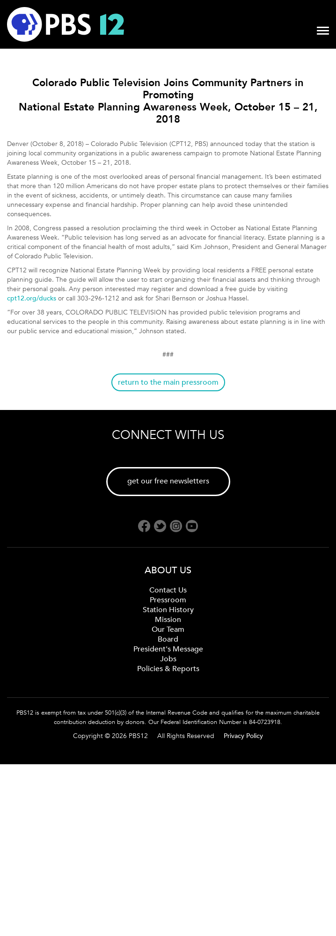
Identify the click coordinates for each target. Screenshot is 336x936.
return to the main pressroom (168, 382)
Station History (168, 610)
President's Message (168, 649)
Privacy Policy (243, 735)
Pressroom (168, 600)
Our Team (168, 629)
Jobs (168, 659)
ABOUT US (168, 570)
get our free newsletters (168, 481)
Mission (168, 619)
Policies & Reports (168, 669)
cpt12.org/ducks (31, 298)
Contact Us (168, 590)
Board (168, 639)
